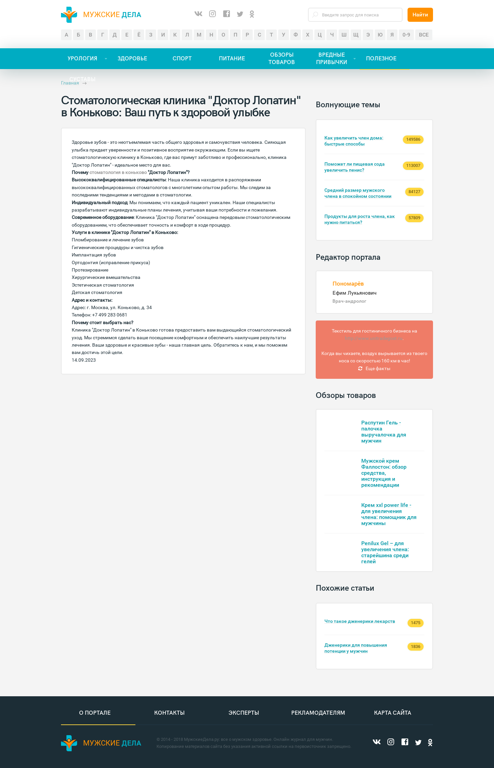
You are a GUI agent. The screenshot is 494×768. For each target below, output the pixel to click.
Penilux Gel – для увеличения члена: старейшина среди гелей (385, 552)
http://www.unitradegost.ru (374, 338)
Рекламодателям (318, 713)
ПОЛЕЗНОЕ (381, 58)
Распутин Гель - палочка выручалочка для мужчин (383, 431)
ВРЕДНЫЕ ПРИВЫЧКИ (331, 59)
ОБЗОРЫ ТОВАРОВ (281, 59)
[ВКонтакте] (198, 15)
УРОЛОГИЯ (82, 58)
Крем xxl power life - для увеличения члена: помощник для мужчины (389, 514)
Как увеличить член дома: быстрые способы (353, 140)
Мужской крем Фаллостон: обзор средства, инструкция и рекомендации (384, 473)
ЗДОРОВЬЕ (132, 58)
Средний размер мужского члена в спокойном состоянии (357, 193)
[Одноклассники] (252, 14)
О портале (95, 713)
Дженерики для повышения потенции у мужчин (355, 648)
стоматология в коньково (118, 172)
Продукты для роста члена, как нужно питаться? (359, 219)
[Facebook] (227, 15)
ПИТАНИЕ (232, 58)
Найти (420, 14)
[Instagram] (212, 15)
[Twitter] (240, 14)
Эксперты (244, 713)
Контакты (169, 713)
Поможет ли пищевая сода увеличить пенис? (354, 167)
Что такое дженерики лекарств (359, 621)
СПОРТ (182, 58)
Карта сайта (392, 713)
